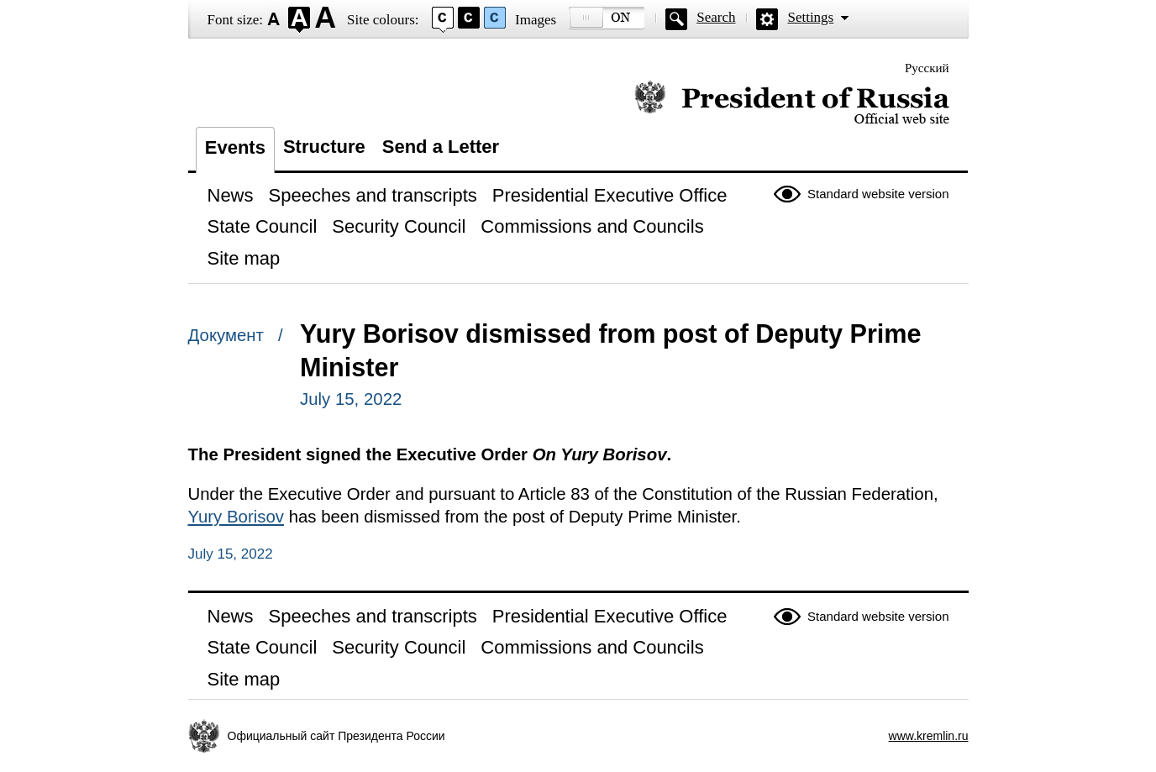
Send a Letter (440, 146)
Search (715, 17)
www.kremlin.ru (929, 736)
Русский (927, 68)
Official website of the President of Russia (791, 103)
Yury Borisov (236, 516)
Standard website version (877, 193)
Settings (810, 17)
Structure (324, 146)
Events (235, 147)
